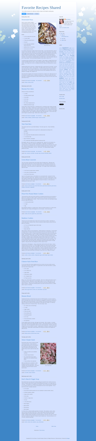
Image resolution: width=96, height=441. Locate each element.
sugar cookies (50, 255)
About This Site (30, 13)
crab (60, 59)
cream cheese (71, 59)
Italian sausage (71, 69)
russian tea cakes (41, 117)
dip (63, 62)
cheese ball (69, 54)
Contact (36, 13)
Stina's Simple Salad (28, 340)
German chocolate (44, 153)
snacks (70, 84)
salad (30, 372)
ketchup (64, 70)
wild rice (64, 90)
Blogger (68, 438)
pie (68, 75)
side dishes (27, 187)
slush (67, 84)
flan (73, 62)
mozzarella (66, 73)
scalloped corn (65, 83)
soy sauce (45, 289)
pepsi (67, 75)
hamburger (61, 69)
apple (70, 47)
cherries (73, 54)
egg (28, 289)
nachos (70, 73)
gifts (63, 64)
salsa (73, 82)
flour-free (30, 213)
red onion (72, 79)
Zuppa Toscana (68, 90)
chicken (61, 55)
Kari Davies (68, 19)
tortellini (60, 89)
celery (29, 421)
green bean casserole (47, 185)
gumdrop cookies (66, 68)
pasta (68, 74)
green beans (53, 185)
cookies (26, 117)
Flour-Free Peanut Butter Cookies (32, 194)
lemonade (72, 70)
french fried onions (38, 185)
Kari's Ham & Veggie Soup (30, 379)
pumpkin (63, 79)
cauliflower (72, 52)
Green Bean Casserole (29, 160)
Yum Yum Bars (26, 124)
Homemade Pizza (27, 20)
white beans (41, 421)
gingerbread (66, 64)
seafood (69, 83)
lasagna (67, 70)
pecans (64, 75)
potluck (50, 153)
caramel (28, 153)
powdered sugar (35, 117)
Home (24, 13)
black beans (66, 51)
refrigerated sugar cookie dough (41, 255)
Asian (26, 289)
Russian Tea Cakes (28, 89)
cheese (26, 82)
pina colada (72, 75)
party (65, 74)
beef (69, 50)
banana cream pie (62, 50)
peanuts (60, 75)
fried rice (31, 289)
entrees (29, 82)
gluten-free (34, 213)
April (63, 38)
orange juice (61, 74)
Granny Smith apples (68, 65)
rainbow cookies (31, 255)
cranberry (66, 59)
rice (36, 289)
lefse (70, 70)
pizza (32, 82)
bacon (62, 49)
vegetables (32, 187)
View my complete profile (64, 27)
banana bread (33, 333)
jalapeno (60, 70)
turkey (63, 89)
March (63, 40)
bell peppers (72, 50)
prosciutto (72, 78)
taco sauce (68, 88)
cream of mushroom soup (30, 185)
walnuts (73, 89)
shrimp (71, 83)
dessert (61, 62)
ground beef (61, 68)
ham (31, 421)
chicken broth (66, 55)
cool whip (70, 57)
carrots (26, 421)
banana (29, 333)
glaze (70, 64)
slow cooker (64, 84)
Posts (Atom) (41, 430)
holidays (29, 117)
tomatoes (33, 372)
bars (25, 153)
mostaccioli (61, 73)
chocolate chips (38, 153)
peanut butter (39, 213)
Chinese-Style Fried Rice (30, 261)
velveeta (70, 89)
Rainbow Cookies (27, 218)
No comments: (39, 80)
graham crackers (62, 65)
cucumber (26, 372)
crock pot (69, 60)
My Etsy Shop (62, 98)
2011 (62, 33)
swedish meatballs (62, 88)
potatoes (34, 421)
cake (63, 52)
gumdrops (71, 68)
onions (34, 289)
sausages (60, 83)
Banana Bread (26, 296)
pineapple (61, 76)
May (63, 35)
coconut (72, 56)
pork (70, 76)
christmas (66, 56)
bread (38, 333)
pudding (60, 79)
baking (26, 333)
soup (37, 421)
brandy (70, 51)
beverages (61, 51)
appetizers (65, 48)
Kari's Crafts (61, 96)
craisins (62, 59)
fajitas (72, 62)
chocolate (32, 153)
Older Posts (53, 426)
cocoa (70, 56)
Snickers (73, 84)
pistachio (65, 76)
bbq (67, 50)
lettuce (60, 71)
